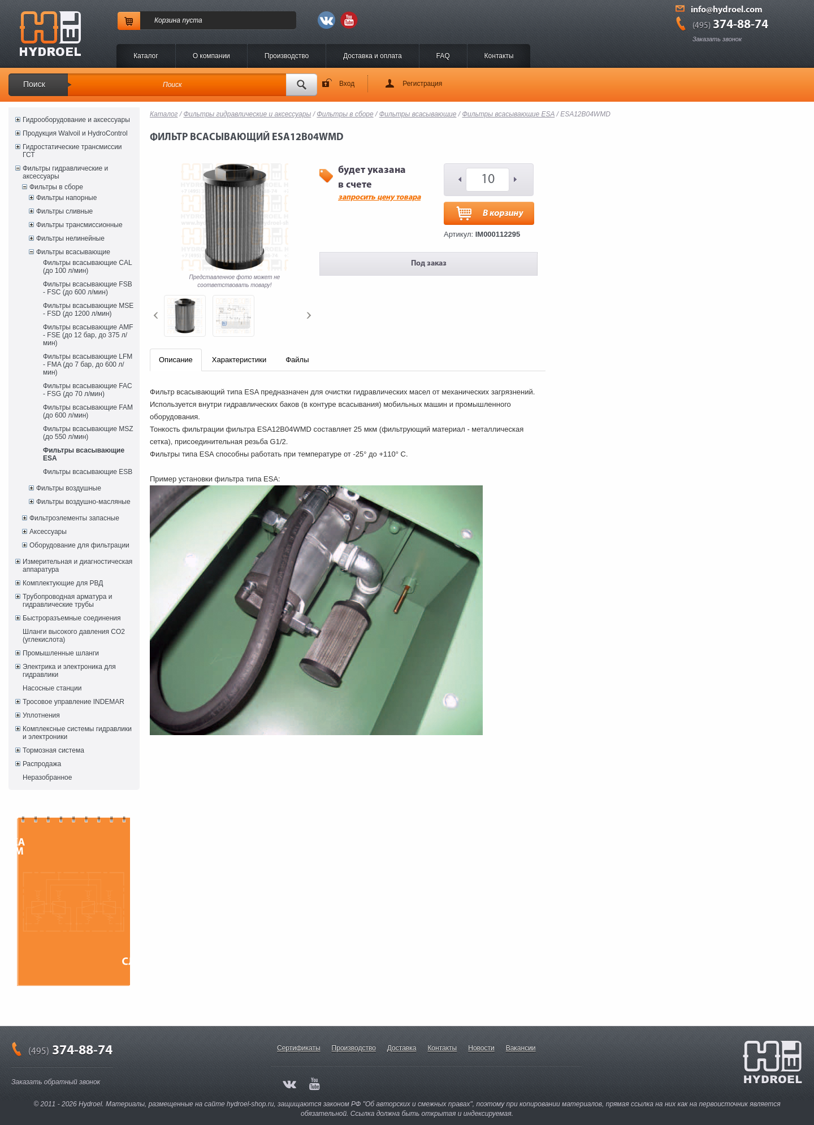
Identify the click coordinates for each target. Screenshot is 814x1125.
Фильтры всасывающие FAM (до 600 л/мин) (88, 411)
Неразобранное (47, 777)
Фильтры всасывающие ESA (83, 454)
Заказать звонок (717, 39)
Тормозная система (53, 750)
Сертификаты (299, 1048)
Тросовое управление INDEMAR (73, 702)
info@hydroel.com (727, 10)
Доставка (402, 1048)
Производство (287, 56)
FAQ (443, 56)
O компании (211, 56)
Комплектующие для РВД (63, 583)
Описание (176, 359)
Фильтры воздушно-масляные (83, 502)
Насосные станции (52, 688)
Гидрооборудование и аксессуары (76, 120)
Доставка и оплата (372, 56)
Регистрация (422, 84)
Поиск (34, 84)
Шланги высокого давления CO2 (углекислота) (74, 636)
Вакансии (521, 1048)
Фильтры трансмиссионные (79, 225)
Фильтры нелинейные (70, 238)
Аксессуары (48, 532)
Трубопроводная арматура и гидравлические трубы (67, 601)
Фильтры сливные (64, 211)
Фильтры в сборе (56, 187)
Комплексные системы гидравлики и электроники (77, 733)
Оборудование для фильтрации (79, 545)
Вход (346, 84)
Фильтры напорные (66, 198)
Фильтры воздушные (68, 488)
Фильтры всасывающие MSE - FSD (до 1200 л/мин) (88, 310)
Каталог (145, 56)
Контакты (499, 56)
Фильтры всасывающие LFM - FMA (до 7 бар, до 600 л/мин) (87, 364)
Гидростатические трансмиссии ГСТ (72, 151)
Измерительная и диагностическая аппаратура (77, 566)
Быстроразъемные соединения (72, 618)
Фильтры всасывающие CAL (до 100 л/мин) (87, 267)
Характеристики (239, 359)
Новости (481, 1048)
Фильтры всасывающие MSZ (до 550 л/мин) (88, 433)
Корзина (167, 20)
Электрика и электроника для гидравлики (69, 671)
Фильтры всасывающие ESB (87, 472)
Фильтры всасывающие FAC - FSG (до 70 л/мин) (87, 390)
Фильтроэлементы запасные (74, 518)
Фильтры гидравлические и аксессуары (65, 172)
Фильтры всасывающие (73, 252)
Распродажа (42, 764)
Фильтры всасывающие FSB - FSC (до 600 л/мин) (87, 288)
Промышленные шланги (61, 653)
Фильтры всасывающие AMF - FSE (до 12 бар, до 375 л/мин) (88, 335)
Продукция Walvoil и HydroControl (75, 133)
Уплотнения (41, 715)
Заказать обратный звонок (55, 1082)
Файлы (297, 359)
